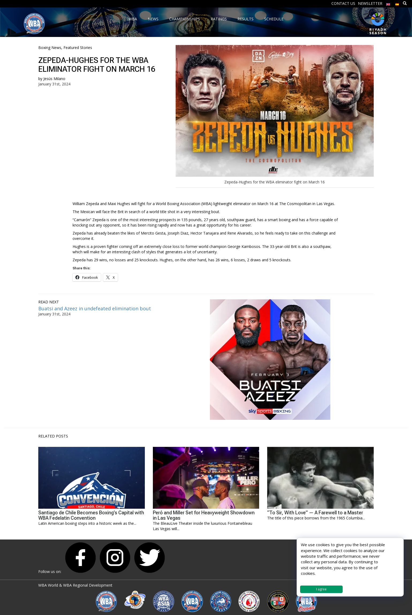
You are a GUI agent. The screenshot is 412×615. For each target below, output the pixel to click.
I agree (321, 589)
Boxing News (49, 47)
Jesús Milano (54, 78)
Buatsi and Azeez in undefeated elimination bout (95, 308)
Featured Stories (77, 47)
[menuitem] (388, 3)
